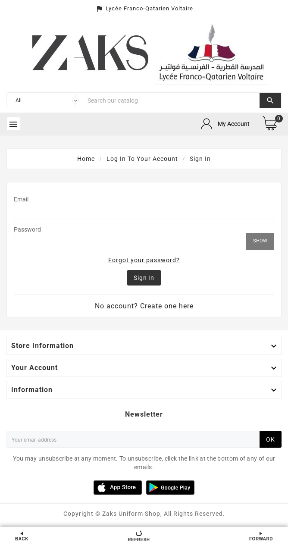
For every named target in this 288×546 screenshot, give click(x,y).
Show (260, 241)
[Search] (171, 100)
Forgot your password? (144, 260)
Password (27, 229)
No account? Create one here (144, 306)
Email (21, 199)
